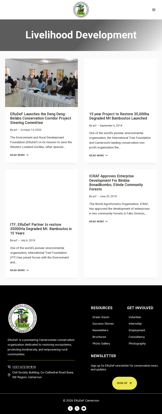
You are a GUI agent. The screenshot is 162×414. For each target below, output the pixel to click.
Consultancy (137, 337)
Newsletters (100, 330)
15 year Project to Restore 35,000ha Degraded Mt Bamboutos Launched (119, 116)
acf (15, 129)
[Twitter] (77, 408)
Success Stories (103, 323)
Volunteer (135, 317)
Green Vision (100, 317)
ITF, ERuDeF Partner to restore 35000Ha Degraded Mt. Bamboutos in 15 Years (41, 229)
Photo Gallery (101, 343)
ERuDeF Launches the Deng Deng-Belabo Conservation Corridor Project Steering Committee (40, 118)
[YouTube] (83, 408)
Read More (19, 155)
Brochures (99, 337)
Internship (135, 323)
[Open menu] (153, 9)
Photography (137, 343)
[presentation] (41, 83)
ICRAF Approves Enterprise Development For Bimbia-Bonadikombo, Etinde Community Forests (116, 183)
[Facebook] (70, 408)
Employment (137, 330)
